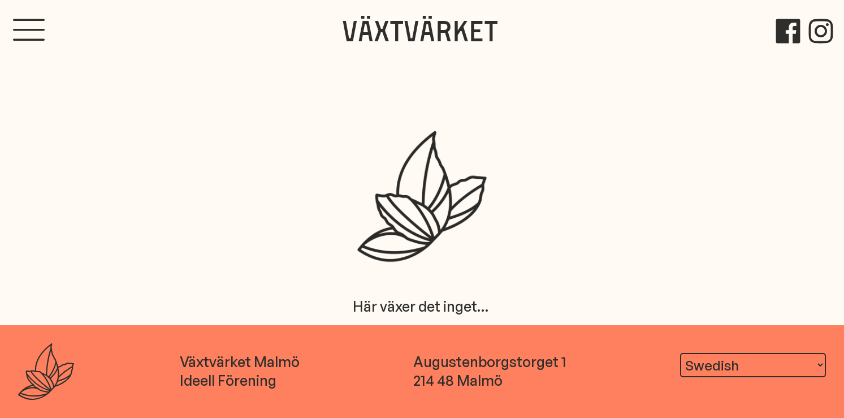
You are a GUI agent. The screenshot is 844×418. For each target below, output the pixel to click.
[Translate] (753, 365)
